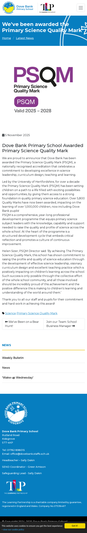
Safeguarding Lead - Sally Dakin (22, 473)
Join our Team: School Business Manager (61, 324)
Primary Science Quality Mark (37, 313)
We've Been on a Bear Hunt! (22, 324)
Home (6, 38)
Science (10, 313)
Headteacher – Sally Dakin (18, 460)
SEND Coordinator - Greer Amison (24, 466)
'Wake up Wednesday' (17, 377)
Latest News (25, 38)
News (6, 367)
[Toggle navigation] (81, 8)
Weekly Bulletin (13, 357)
